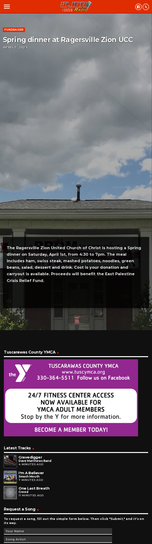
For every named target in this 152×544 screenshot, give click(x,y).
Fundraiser (13, 29)
